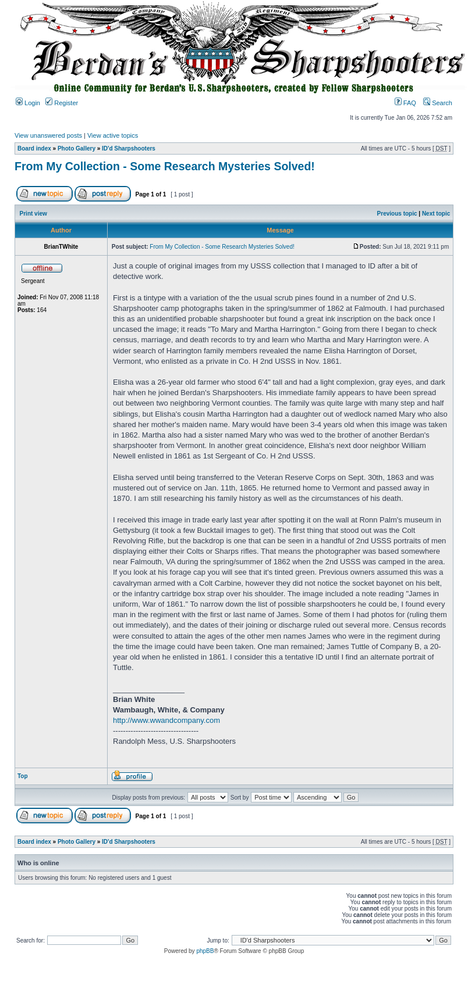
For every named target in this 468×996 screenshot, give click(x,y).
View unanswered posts (48, 135)
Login (28, 102)
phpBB (205, 951)
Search (437, 102)
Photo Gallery (76, 148)
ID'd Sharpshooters (128, 148)
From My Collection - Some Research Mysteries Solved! (165, 166)
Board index (34, 148)
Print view (33, 213)
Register (61, 102)
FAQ (405, 102)
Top (22, 776)
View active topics (112, 135)
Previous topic (397, 213)
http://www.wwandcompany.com (166, 720)
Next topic (436, 213)
